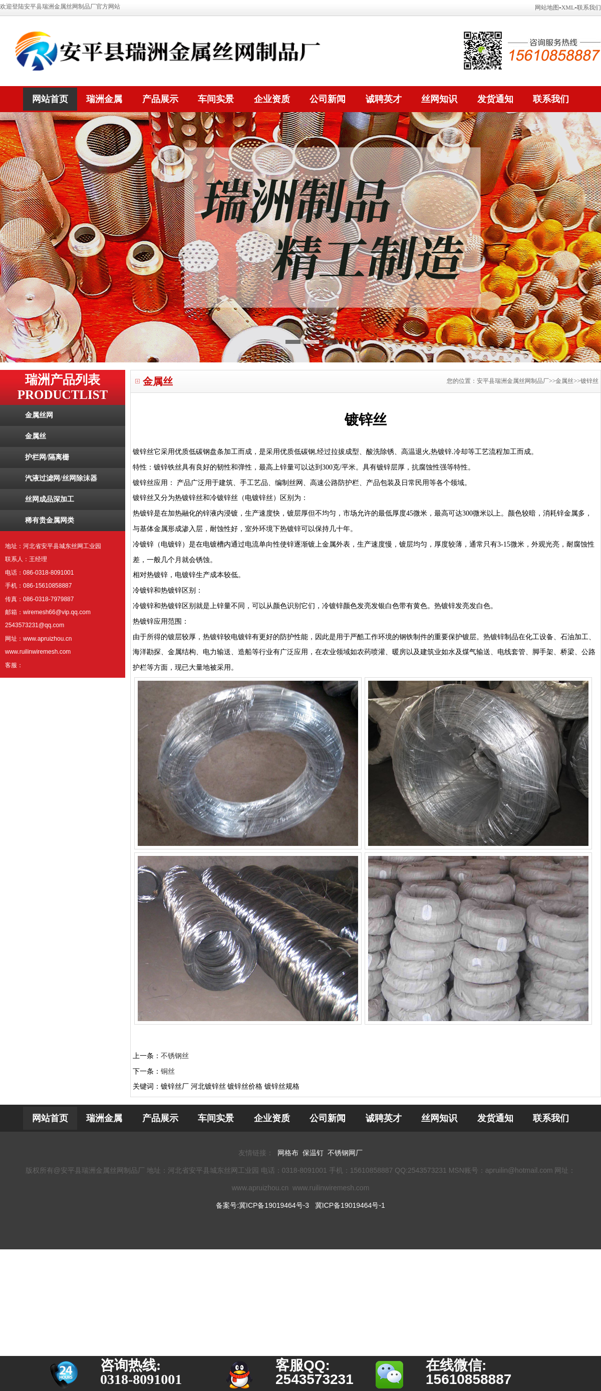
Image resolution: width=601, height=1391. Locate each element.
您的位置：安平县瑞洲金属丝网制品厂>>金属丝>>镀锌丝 (522, 380)
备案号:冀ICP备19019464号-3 (262, 1205)
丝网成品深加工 (49, 499)
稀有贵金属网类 (49, 520)
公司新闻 (328, 99)
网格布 (287, 1153)
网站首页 (50, 99)
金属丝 (35, 436)
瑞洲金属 (104, 99)
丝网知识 (439, 99)
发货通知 (495, 99)
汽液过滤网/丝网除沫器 (61, 478)
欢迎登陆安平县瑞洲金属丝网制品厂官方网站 (60, 6)
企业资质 (272, 99)
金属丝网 (39, 415)
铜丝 (168, 1071)
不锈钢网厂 (345, 1153)
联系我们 (589, 7)
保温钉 (313, 1153)
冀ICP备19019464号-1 (350, 1205)
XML (568, 7)
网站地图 (547, 7)
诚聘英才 (384, 99)
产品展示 (160, 99)
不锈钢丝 (175, 1056)
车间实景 (216, 99)
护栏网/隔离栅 (47, 457)
